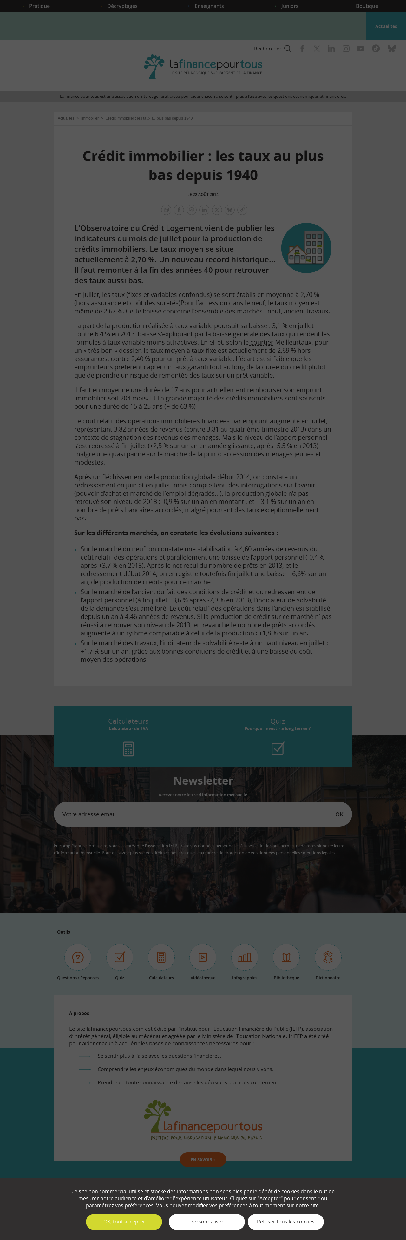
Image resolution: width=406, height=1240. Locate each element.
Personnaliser (207, 1221)
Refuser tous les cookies (286, 1221)
